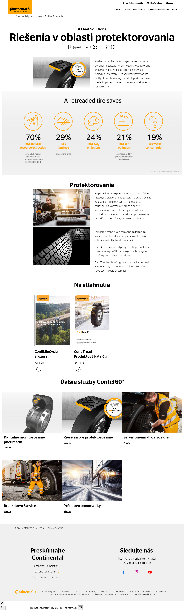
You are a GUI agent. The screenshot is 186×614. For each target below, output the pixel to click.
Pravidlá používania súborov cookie (147, 594)
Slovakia (169, 3)
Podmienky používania (121, 591)
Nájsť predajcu (156, 3)
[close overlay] (2, 606)
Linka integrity (57, 591)
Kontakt (79, 591)
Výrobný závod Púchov (108, 597)
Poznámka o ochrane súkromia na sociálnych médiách (94, 594)
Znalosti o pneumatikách (135, 9)
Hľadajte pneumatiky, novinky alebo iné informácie (53, 610)
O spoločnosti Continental (45, 577)
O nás (174, 9)
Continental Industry (45, 571)
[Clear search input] (80, 610)
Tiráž (97, 591)
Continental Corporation (45, 565)
